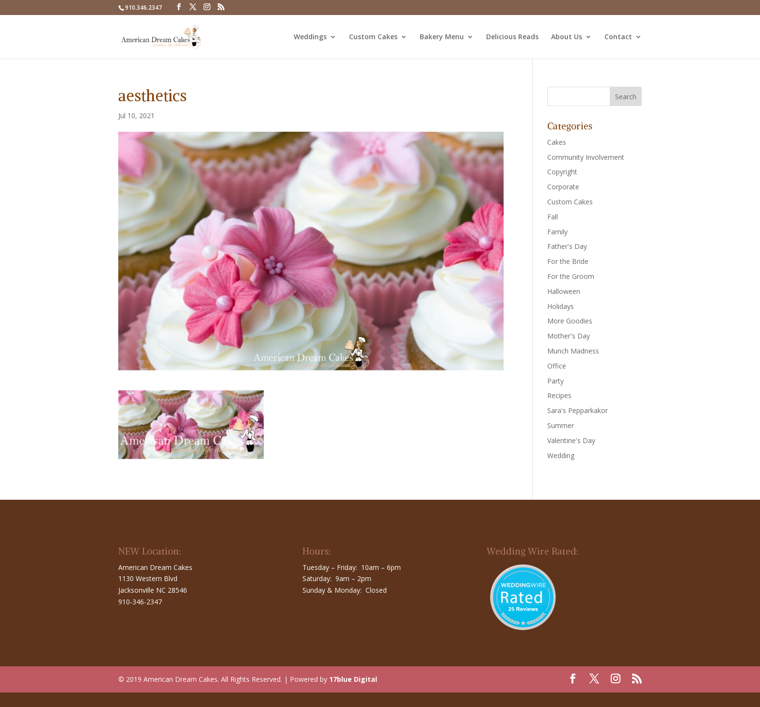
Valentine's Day (571, 440)
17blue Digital (353, 679)
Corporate (563, 186)
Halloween (563, 291)
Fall (552, 216)
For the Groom (570, 276)
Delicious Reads (512, 37)
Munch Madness (573, 350)
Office (556, 365)
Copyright (562, 171)
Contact (618, 37)
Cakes (556, 142)
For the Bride (567, 261)
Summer (560, 425)
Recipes (559, 395)
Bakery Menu (442, 37)
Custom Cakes (373, 37)
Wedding (560, 455)
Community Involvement (585, 157)
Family (557, 231)
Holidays (560, 306)
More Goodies (569, 320)
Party (555, 380)
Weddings (310, 37)
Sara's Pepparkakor (577, 410)
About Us (566, 37)
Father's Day (567, 246)
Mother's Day (568, 335)
